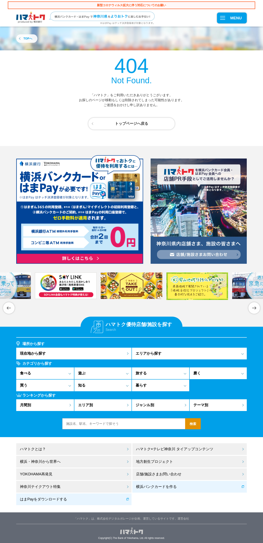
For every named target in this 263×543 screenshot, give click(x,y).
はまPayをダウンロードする (43, 499)
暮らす (141, 385)
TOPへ (27, 38)
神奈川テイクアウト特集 (40, 487)
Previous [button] (9, 308)
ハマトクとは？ (33, 449)
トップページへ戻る (131, 124)
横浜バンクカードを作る (156, 487)
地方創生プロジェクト (154, 462)
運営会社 (183, 518)
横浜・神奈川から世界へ (40, 462)
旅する (141, 373)
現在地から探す (33, 353)
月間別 (25, 405)
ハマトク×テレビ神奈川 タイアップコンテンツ (174, 449)
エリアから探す (148, 353)
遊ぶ (81, 373)
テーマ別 (200, 405)
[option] (131, 285)
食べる (25, 373)
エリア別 (85, 405)
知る (81, 385)
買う (23, 385)
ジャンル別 (145, 405)
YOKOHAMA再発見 (36, 474)
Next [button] (254, 308)
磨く (197, 373)
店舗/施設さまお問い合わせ (158, 474)
